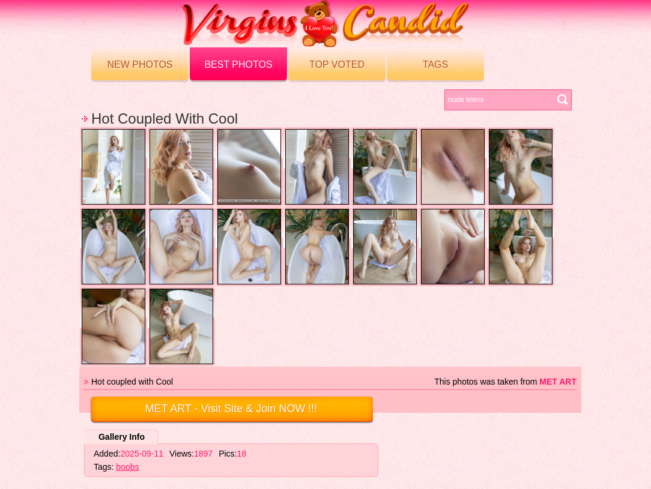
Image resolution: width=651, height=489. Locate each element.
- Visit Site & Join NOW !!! (231, 409)
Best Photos (238, 64)
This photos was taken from (505, 381)
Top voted (337, 64)
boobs (127, 467)
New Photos (139, 64)
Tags (435, 64)
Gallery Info (121, 437)
